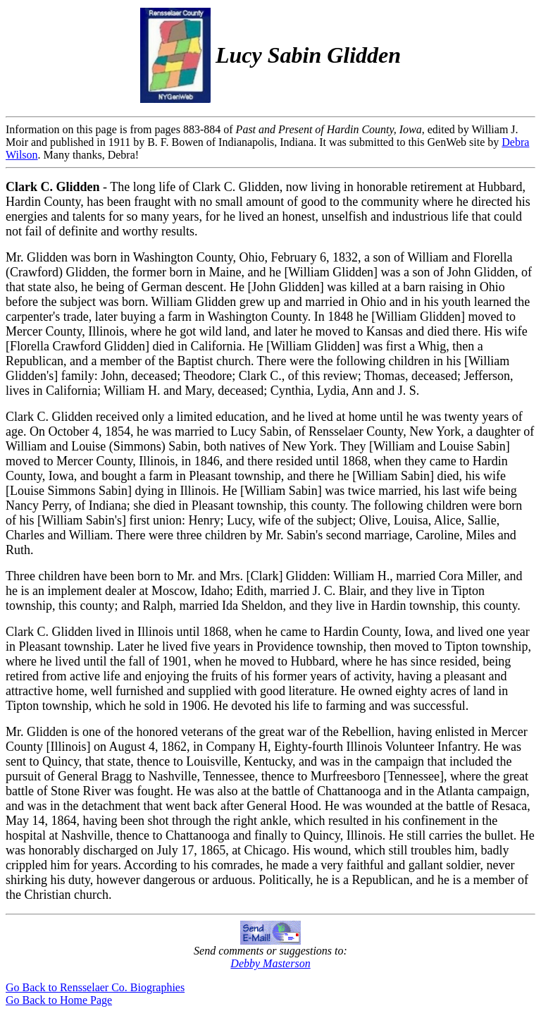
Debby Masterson (270, 963)
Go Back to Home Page (59, 1000)
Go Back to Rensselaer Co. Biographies (95, 987)
